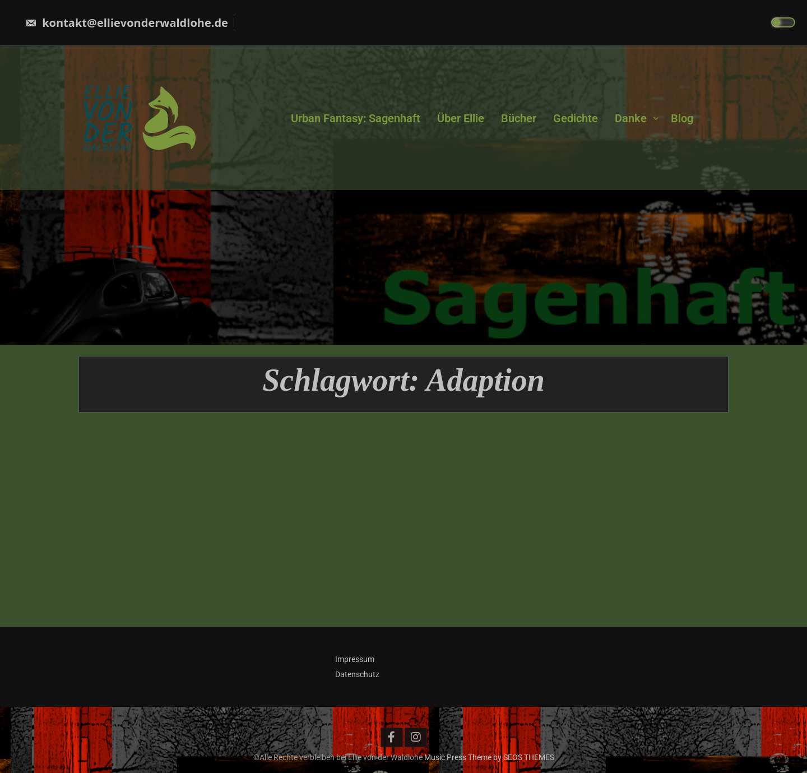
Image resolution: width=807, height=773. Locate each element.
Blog (682, 117)
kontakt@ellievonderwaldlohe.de (126, 22)
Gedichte (575, 117)
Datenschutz (357, 674)
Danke (631, 117)
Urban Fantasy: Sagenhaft (355, 117)
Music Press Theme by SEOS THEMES (489, 757)
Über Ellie (460, 117)
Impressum (354, 659)
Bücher (518, 117)
